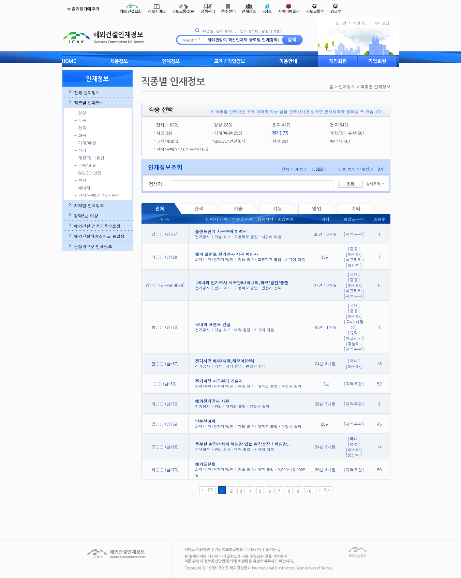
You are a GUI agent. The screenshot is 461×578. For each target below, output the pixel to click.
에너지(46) (340, 141)
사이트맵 (381, 23)
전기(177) (280, 133)
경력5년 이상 (86, 215)
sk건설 (207, 30)
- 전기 (80, 150)
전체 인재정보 (87, 92)
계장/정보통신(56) (347, 133)
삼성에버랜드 (272, 30)
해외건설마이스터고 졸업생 (99, 236)
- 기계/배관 (85, 143)
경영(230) (223, 124)
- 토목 (80, 120)
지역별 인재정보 (89, 205)
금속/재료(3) (168, 141)
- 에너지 (82, 188)
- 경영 (80, 113)
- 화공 (80, 135)
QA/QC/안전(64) (230, 141)
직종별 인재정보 (89, 103)
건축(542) (339, 124)
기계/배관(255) (228, 133)
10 (309, 491)
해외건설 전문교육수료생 (97, 226)
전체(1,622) (167, 124)
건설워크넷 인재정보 (93, 246)
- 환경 (80, 180)
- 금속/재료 (85, 165)
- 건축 (80, 128)
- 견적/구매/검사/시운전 (97, 195)
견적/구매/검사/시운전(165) (182, 149)
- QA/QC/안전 (88, 173)
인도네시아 (249, 30)
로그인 (340, 23)
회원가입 (360, 23)
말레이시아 (225, 30)
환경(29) (280, 141)
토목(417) (281, 124)
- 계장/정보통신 (89, 158)
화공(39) (164, 133)
